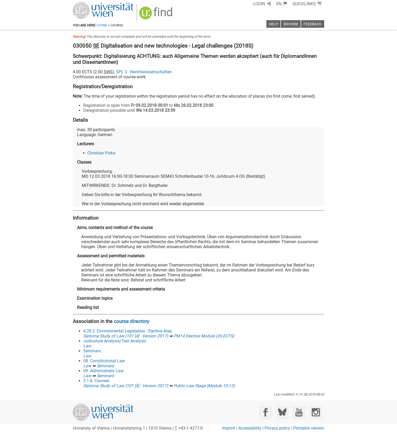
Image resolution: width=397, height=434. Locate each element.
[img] (156, 14)
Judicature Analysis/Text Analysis (114, 340)
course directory (131, 321)
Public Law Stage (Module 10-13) (204, 385)
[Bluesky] (282, 412)
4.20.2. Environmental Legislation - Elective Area (127, 331)
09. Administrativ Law (103, 370)
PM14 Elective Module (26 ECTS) (204, 335)
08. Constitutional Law (104, 360)
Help (273, 24)
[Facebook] (265, 412)
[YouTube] (299, 412)
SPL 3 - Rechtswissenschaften (144, 71)
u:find (102, 25)
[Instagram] (315, 412)
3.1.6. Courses (96, 380)
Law (87, 345)
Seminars (92, 350)
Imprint (228, 428)
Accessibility (249, 428)
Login (259, 3)
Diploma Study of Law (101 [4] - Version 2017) (125, 335)
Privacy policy (277, 428)
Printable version (308, 428)
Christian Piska (101, 153)
